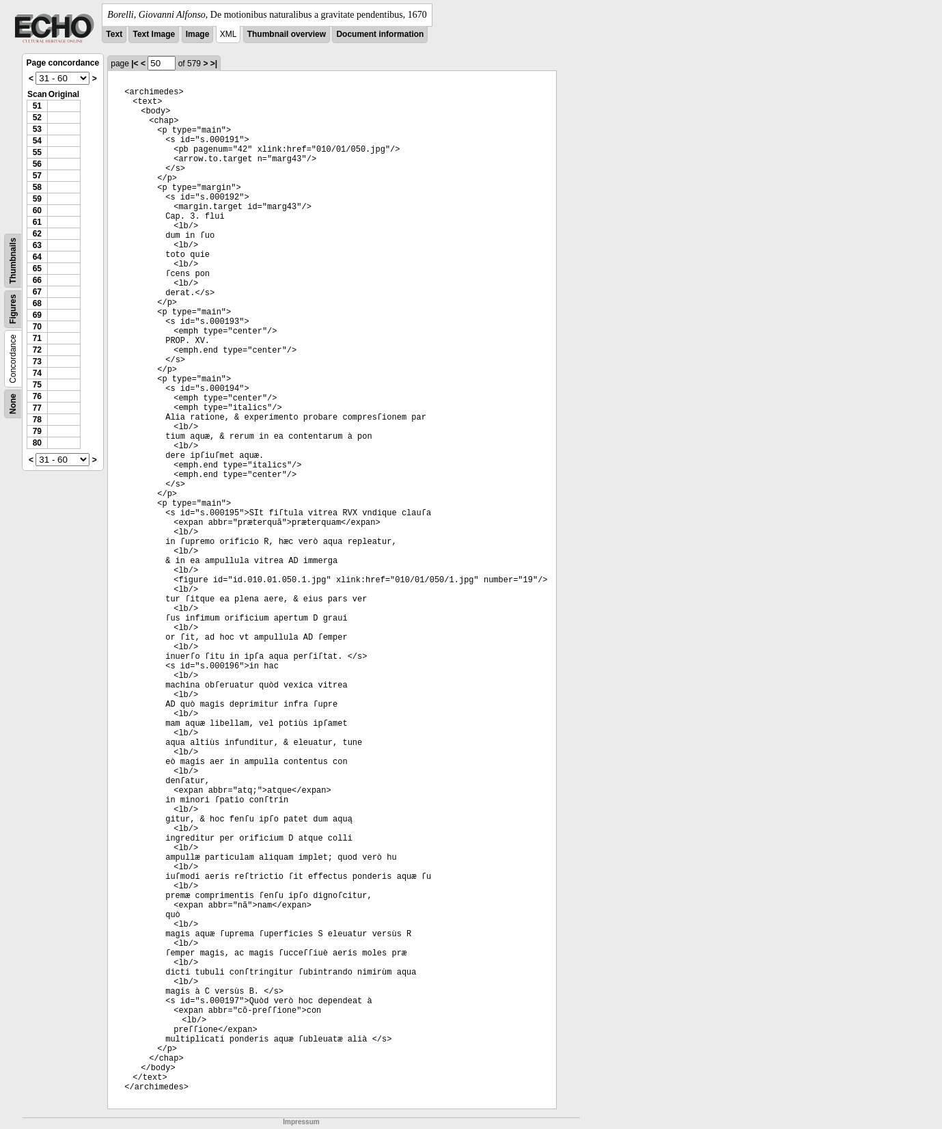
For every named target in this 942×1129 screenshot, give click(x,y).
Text (114, 34)
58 (37, 187)
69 (37, 315)
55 (37, 152)
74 (37, 373)
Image (198, 34)
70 (37, 326)
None (13, 404)
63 (37, 245)
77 (37, 408)
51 (37, 106)
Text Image (154, 34)
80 (37, 443)
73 (37, 361)
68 (37, 303)
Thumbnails (13, 261)
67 (37, 292)
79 (37, 431)
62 (37, 234)
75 (37, 385)
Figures (13, 309)
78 (37, 419)
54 (37, 141)
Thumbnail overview (286, 34)
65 (37, 268)
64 (37, 257)
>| (213, 63)
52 (37, 117)
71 (37, 338)
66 (37, 280)
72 (37, 350)
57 (37, 175)
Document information (380, 34)
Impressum (301, 1122)
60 (37, 210)
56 (37, 164)
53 (37, 129)
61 (37, 222)
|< (134, 63)
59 (37, 199)
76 (37, 396)
